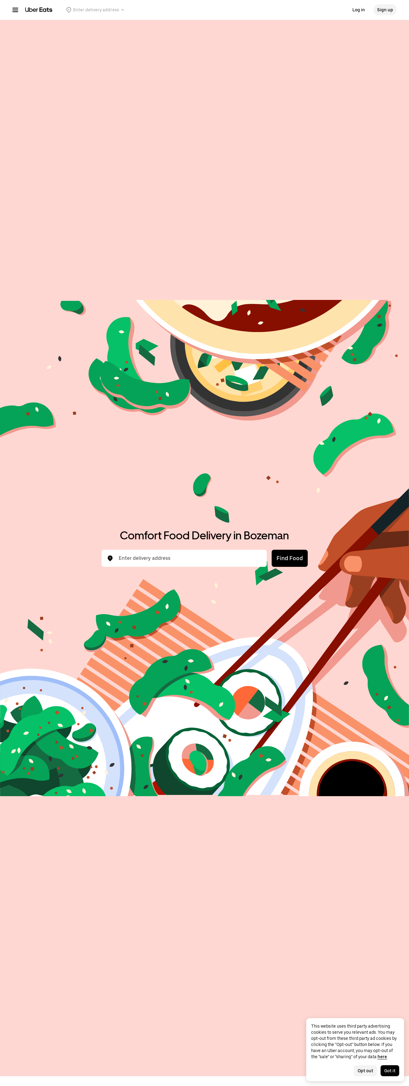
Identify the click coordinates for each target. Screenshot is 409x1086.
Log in (358, 9)
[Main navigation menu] (15, 9)
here (382, 1056)
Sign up (385, 9)
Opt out (365, 1070)
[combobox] (189, 558)
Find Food (290, 558)
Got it (390, 1070)
